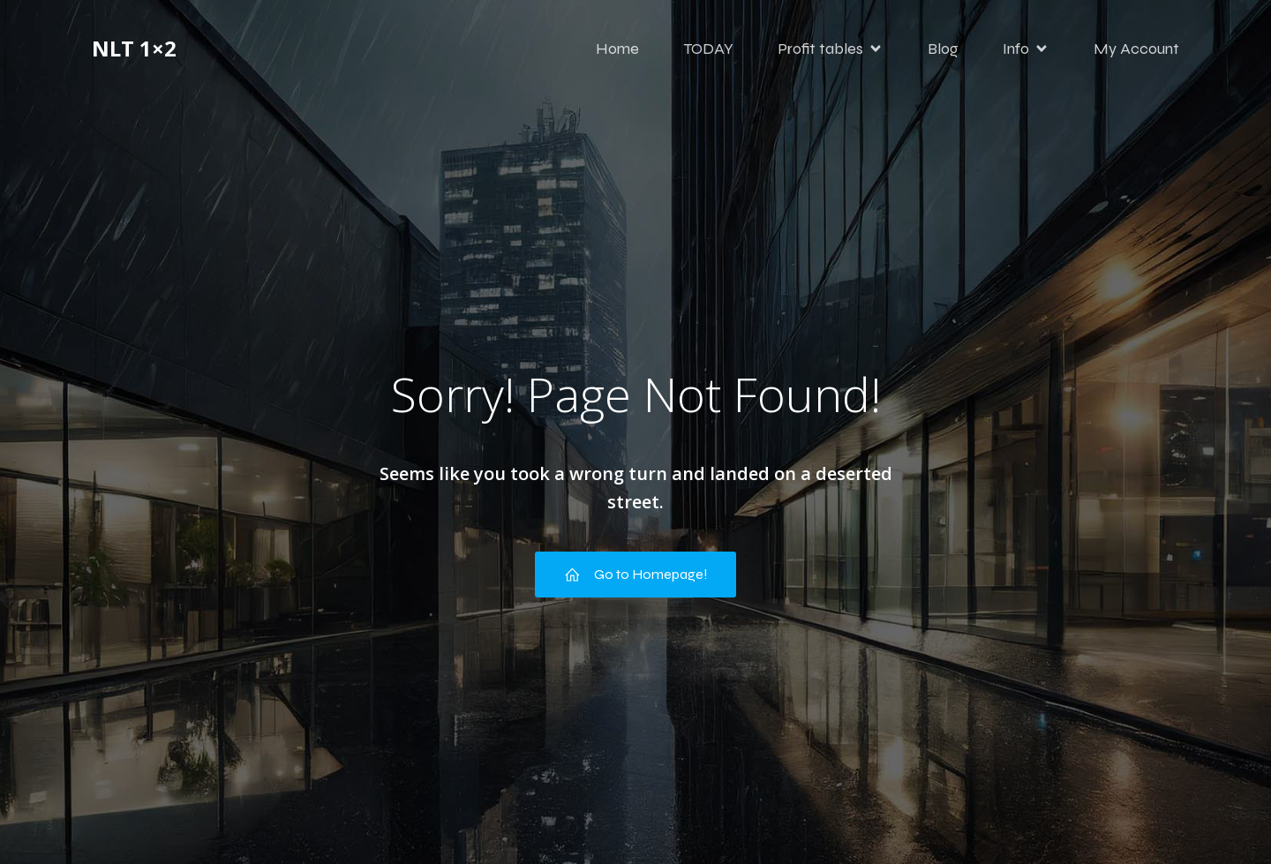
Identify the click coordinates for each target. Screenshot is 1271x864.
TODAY (708, 48)
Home (617, 48)
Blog (943, 48)
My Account (1136, 48)
